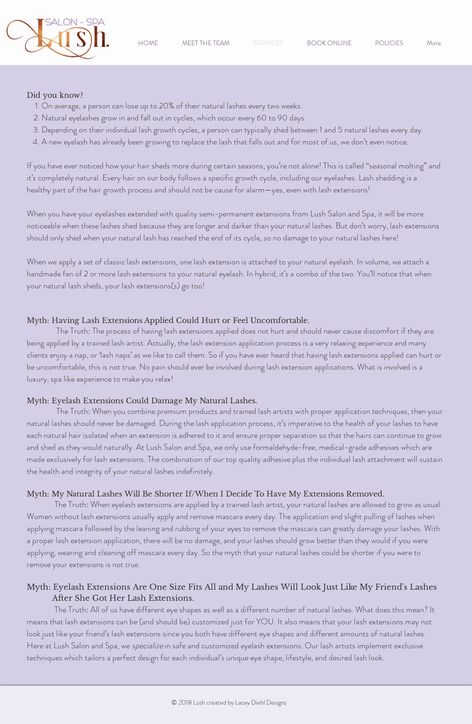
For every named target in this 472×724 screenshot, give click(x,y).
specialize (147, 646)
